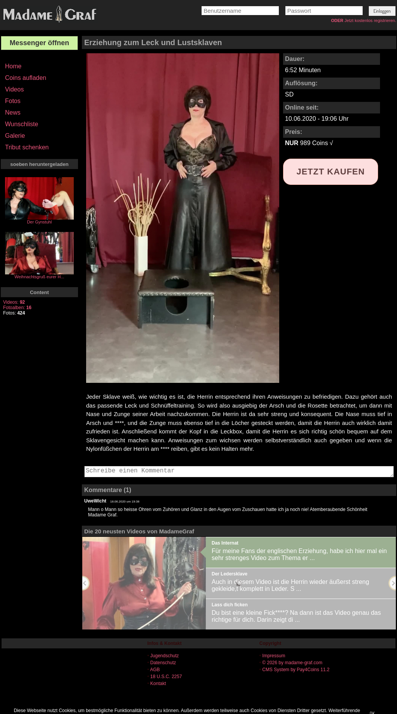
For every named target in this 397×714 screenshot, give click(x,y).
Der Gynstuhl (39, 222)
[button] (382, 11)
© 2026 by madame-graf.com (292, 662)
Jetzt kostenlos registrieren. (370, 20)
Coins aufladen (25, 77)
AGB (154, 669)
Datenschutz (163, 662)
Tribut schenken (27, 147)
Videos (14, 89)
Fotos (12, 101)
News (12, 112)
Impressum (273, 655)
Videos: (14, 302)
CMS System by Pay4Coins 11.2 (295, 669)
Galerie (15, 135)
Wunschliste (21, 124)
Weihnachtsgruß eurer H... (39, 276)
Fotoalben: (17, 307)
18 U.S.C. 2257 (166, 676)
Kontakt (158, 683)
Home (13, 66)
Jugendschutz (164, 655)
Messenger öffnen (39, 43)
